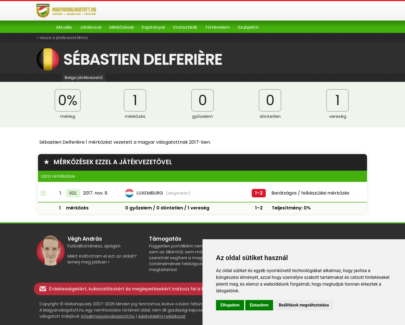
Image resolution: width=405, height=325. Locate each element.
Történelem (217, 27)
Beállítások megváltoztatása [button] (304, 305)
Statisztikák (185, 27)
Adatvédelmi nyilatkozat (162, 316)
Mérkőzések (121, 27)
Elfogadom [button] (230, 305)
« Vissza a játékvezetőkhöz (62, 37)
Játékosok (91, 27)
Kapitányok (153, 27)
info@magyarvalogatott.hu (108, 316)
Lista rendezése (58, 176)
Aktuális (64, 27)
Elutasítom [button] (259, 305)
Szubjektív (248, 27)
